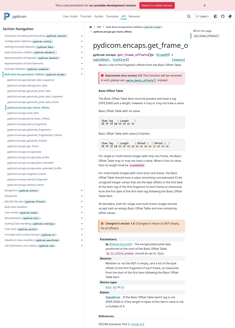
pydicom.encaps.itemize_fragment (27, 220)
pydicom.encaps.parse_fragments (27, 157)
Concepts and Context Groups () (22, 282)
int (96, 255)
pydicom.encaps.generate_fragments (29, 162)
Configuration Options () (18, 47)
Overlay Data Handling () (18, 267)
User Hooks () (22, 254)
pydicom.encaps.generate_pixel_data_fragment (31, 123)
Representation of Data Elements (24, 84)
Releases (134, 16)
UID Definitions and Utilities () (21, 301)
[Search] (189, 16)
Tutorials (86, 16)
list (89, 255)
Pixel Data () (21, 275)
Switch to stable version (157, 5)
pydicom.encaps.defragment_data (27, 110)
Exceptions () (22, 232)
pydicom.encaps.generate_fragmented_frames (31, 170)
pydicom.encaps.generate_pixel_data (29, 115)
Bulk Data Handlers (16, 248)
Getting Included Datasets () (20, 57)
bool (82, 255)
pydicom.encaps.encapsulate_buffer (28, 194)
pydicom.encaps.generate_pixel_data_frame (31, 133)
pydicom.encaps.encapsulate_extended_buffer (31, 207)
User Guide (70, 16)
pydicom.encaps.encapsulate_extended (30, 200)
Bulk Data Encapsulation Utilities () (24, 97)
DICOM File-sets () (25, 243)
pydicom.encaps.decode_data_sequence (30, 104)
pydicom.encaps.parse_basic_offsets (28, 151)
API (123, 16)
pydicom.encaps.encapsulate (24, 189)
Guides (98, 16)
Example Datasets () (27, 89)
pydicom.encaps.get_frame (23, 183)
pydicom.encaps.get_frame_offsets (28, 140)
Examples (112, 16)
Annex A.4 (111, 287)
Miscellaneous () (22, 259)
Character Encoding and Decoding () (24, 38)
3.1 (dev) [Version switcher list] (201, 16)
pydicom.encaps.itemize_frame (25, 226)
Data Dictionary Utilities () (18, 67)
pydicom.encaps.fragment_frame (26, 215)
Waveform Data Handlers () (19, 292)
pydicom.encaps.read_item (23, 146)
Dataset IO (11, 237)
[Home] (64, 27)
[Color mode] (215, 16)
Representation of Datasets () (20, 76)
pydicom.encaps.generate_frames (27, 177)
